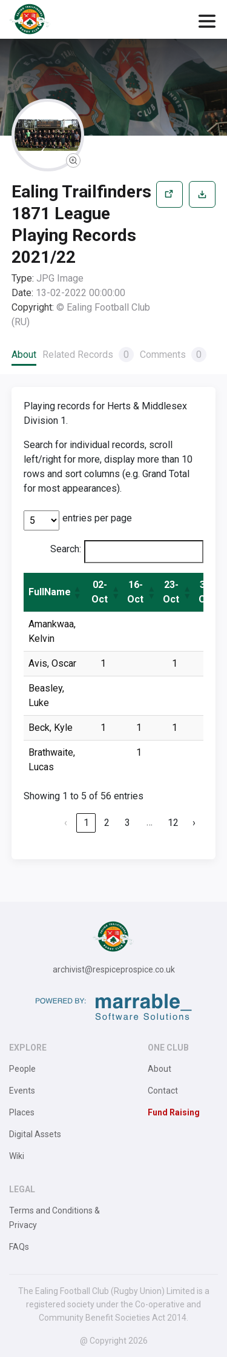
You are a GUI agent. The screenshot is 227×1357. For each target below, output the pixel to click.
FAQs (19, 1247)
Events (22, 1090)
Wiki (16, 1156)
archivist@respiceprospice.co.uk (114, 969)
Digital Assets (35, 1134)
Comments (173, 354)
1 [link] (86, 822)
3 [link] (127, 822)
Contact (163, 1090)
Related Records (88, 354)
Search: (65, 549)
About (24, 354)
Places (22, 1112)
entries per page (97, 518)
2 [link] (107, 822)
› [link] (194, 822)
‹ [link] (65, 822)
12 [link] (173, 822)
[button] (77, 592)
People (22, 1069)
